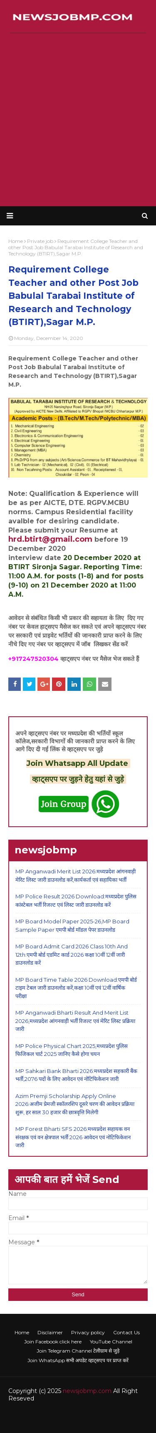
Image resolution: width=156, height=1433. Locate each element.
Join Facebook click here (53, 1341)
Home (22, 1332)
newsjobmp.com (87, 1391)
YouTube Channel (111, 1341)
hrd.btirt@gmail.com (50, 539)
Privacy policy (88, 1332)
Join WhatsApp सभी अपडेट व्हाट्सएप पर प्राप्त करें (78, 1360)
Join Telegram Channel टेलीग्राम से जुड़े (78, 1351)
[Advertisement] (78, 120)
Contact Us (126, 1332)
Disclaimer (50, 1332)
